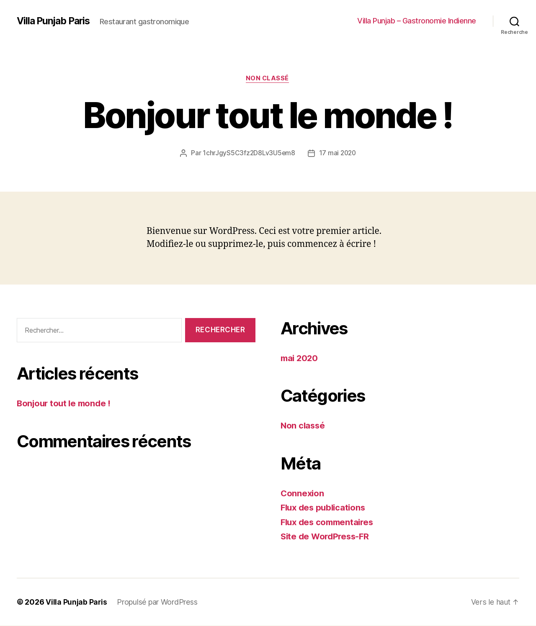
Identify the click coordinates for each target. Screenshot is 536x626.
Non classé (268, 79)
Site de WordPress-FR (327, 537)
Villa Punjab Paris (55, 21)
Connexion (303, 493)
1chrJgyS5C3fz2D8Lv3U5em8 (248, 153)
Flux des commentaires (329, 522)
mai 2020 (300, 358)
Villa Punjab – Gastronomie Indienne (416, 20)
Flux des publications (325, 508)
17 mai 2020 (338, 153)
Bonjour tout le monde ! (66, 404)
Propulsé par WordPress (157, 602)
